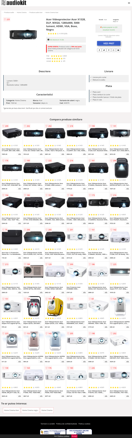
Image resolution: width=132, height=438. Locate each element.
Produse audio (9, 12)
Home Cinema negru (30, 410)
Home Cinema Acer (51, 12)
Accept (74, 436)
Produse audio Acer (36, 12)
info (19, 154)
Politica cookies (84, 424)
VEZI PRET (108, 43)
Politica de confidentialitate (66, 424)
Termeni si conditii (48, 424)
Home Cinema (22, 12)
